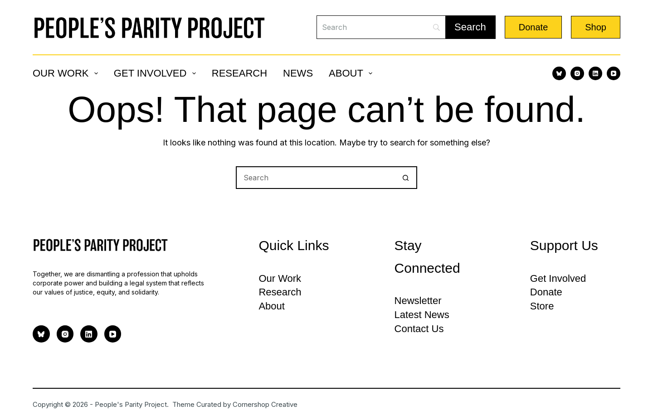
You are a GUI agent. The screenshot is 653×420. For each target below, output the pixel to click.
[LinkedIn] (595, 73)
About (352, 73)
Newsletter (418, 300)
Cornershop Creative (265, 404)
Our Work (67, 73)
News (298, 73)
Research (239, 73)
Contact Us (419, 328)
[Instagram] (577, 73)
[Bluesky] (559, 73)
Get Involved (157, 73)
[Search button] (406, 177)
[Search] (381, 27)
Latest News (422, 314)
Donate (533, 27)
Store (542, 306)
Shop (595, 27)
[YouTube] (613, 73)
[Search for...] (315, 177)
